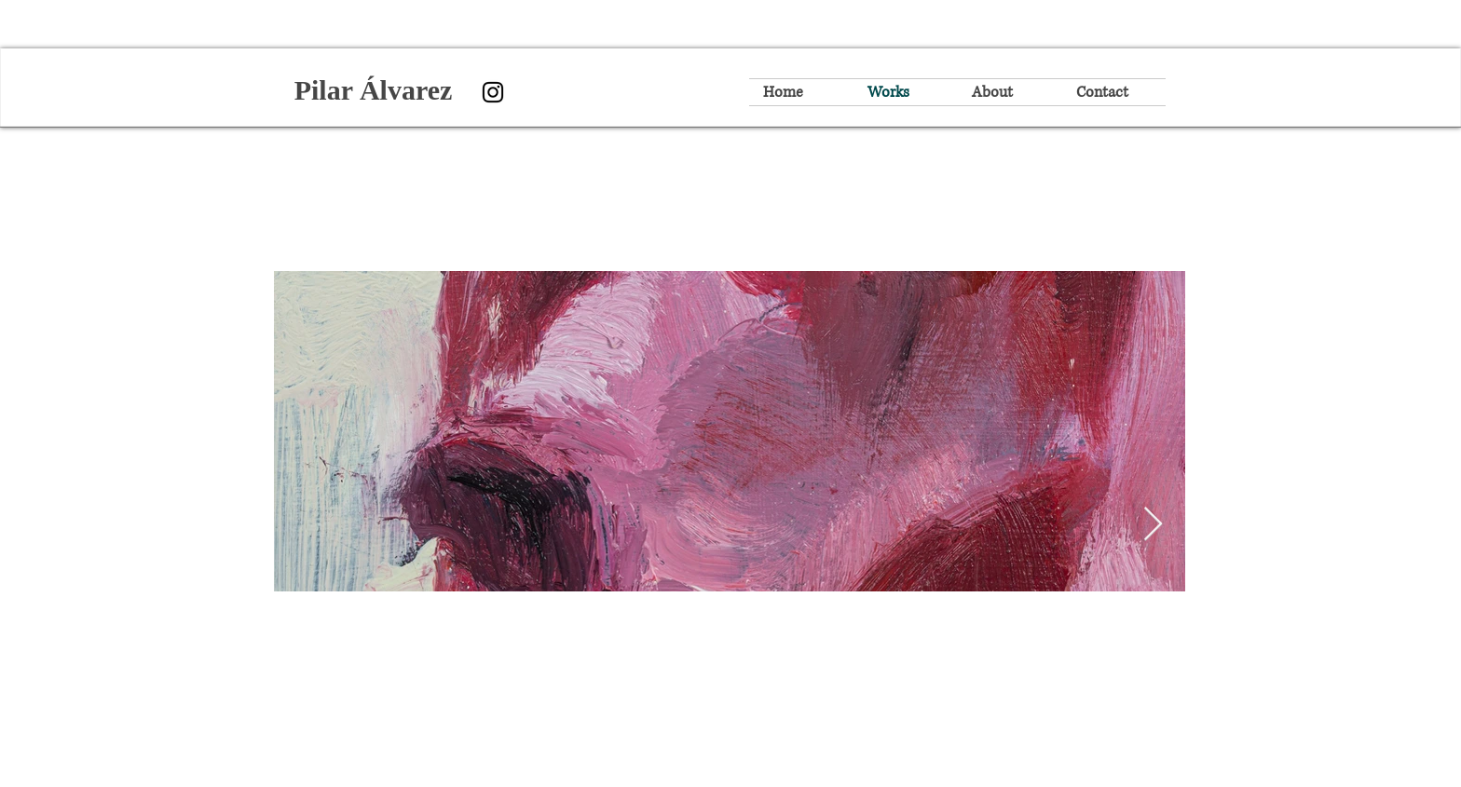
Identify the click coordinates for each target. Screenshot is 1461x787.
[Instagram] (493, 92)
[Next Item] (1153, 525)
